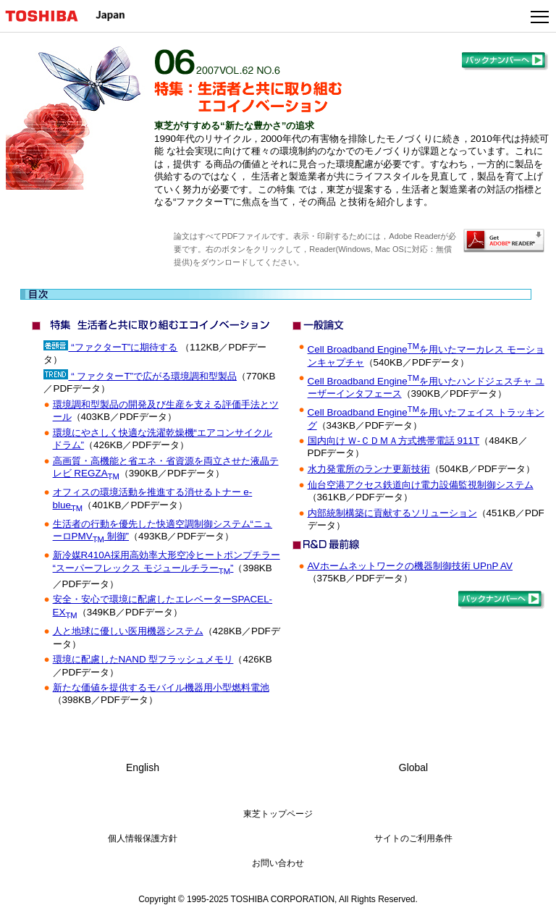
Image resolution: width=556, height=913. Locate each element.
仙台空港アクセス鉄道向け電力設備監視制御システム (421, 484)
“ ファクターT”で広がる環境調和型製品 (152, 376)
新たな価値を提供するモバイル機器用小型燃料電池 (161, 687)
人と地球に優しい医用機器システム (128, 631)
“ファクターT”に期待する (122, 347)
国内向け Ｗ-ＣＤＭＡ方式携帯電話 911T (394, 440)
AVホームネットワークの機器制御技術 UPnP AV (410, 565)
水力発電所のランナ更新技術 (369, 468)
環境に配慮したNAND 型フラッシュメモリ (143, 659)
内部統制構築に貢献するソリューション (392, 513)
